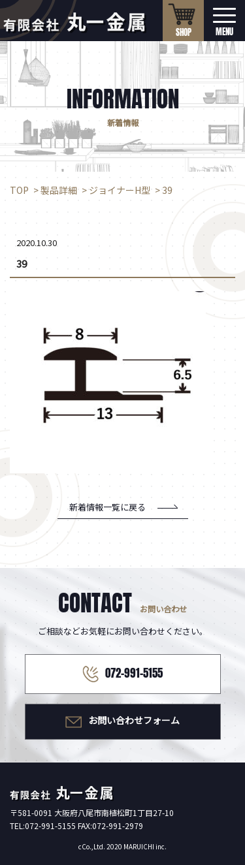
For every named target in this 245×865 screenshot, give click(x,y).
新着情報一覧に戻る (107, 507)
